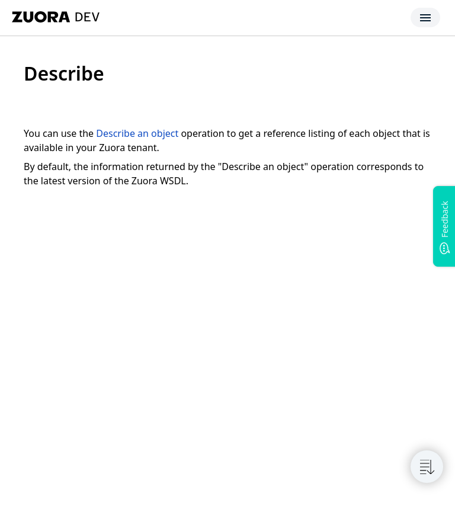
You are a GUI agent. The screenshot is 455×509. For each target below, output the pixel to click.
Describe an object (137, 133)
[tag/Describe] (17, 73)
